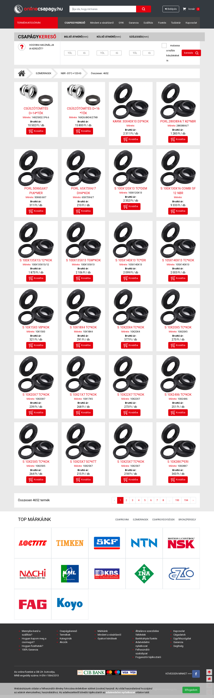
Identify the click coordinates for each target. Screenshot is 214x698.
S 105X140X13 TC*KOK (178, 260)
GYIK (121, 22)
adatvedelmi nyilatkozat (120, 692)
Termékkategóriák (29, 22)
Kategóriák (66, 638)
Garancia (134, 22)
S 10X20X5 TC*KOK (178, 327)
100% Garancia (30, 649)
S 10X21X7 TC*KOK (83, 394)
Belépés (171, 8)
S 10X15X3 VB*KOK (35, 327)
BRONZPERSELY (187, 519)
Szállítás (148, 22)
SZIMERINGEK (43, 73)
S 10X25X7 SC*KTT (83, 461)
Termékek (65, 634)
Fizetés (162, 22)
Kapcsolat (191, 22)
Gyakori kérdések (107, 638)
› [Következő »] (193, 500)
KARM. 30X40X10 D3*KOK (131, 121)
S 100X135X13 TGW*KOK (83, 260)
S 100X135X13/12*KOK (36, 260)
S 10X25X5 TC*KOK (36, 461)
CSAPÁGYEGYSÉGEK (163, 519)
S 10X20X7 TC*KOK (36, 394)
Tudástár (176, 22)
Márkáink (103, 631)
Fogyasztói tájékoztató (148, 657)
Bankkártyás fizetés (146, 638)
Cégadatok (179, 634)
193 (177, 500)
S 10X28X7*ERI (178, 461)
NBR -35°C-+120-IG (71, 73)
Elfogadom (191, 689)
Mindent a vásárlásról (102, 22)
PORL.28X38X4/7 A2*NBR (178, 121)
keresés (191, 53)
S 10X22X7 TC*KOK (130, 394)
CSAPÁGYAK (122, 519)
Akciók (64, 642)
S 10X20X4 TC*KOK (130, 327)
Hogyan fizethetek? (32, 646)
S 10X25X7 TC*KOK (130, 461)
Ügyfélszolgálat (182, 638)
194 (186, 500)
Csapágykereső (75, 22)
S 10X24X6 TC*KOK (178, 394)
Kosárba (36, 131)
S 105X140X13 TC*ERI (130, 260)
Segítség (178, 646)
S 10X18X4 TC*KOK (83, 327)
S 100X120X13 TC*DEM (130, 188)
